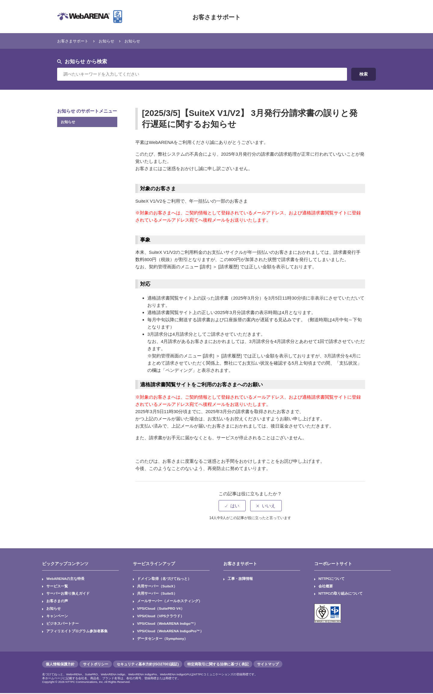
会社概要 (325, 586)
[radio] (232, 505)
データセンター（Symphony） (162, 639)
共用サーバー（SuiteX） (157, 586)
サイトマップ (268, 665)
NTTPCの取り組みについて (340, 594)
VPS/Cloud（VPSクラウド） (160, 617)
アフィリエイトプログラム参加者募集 (77, 632)
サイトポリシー (95, 665)
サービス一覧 (57, 586)
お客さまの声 (57, 601)
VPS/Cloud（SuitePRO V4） (161, 609)
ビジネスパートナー (62, 624)
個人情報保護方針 (60, 665)
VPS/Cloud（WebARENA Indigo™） (167, 624)
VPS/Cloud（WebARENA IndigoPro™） (170, 632)
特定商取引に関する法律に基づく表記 (218, 665)
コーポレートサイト (333, 563)
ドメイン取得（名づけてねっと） (164, 579)
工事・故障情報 (240, 579)
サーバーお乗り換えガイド (68, 594)
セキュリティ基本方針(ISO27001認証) (148, 665)
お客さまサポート (216, 16)
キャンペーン (57, 617)
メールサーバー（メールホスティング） (169, 601)
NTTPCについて (331, 579)
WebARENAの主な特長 (65, 579)
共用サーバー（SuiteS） (157, 594)
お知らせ (112, 40)
